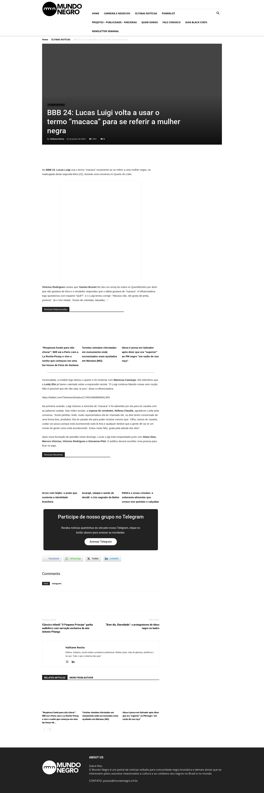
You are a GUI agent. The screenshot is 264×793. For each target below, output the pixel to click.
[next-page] (49, 729)
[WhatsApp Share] (73, 558)
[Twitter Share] (93, 558)
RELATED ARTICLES (54, 677)
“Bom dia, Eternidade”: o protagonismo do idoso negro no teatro (132, 626)
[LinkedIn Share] (112, 558)
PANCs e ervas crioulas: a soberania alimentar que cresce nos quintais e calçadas (140, 482)
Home (95, 13)
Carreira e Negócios (117, 13)
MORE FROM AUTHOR (81, 677)
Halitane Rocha (57, 139)
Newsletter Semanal (105, 31)
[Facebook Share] (52, 558)
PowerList (168, 13)
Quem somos (149, 22)
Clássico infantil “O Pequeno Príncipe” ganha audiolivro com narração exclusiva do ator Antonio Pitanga (67, 628)
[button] (218, 13)
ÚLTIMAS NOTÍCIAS (146, 13)
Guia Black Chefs (196, 22)
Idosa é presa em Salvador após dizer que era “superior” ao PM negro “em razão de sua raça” (141, 715)
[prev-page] (44, 729)
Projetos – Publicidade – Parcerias (114, 22)
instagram (56, 583)
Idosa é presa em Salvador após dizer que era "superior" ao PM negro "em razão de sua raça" (140, 338)
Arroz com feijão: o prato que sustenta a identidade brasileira (60, 482)
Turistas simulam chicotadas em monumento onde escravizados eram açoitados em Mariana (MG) (100, 338)
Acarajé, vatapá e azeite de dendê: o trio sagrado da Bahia (100, 480)
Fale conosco (171, 22)
